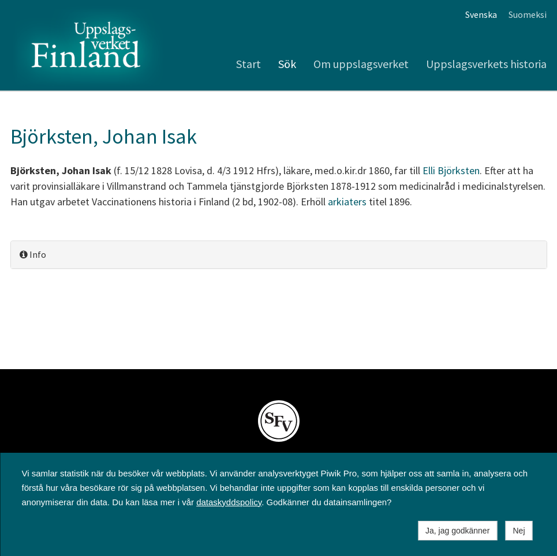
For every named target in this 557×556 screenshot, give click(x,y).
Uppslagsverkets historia (486, 64)
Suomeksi (528, 14)
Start (248, 64)
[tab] (279, 254)
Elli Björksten (451, 170)
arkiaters (347, 201)
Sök (287, 64)
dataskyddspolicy (228, 502)
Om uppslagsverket (361, 64)
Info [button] (33, 254)
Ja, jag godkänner (457, 530)
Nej (519, 530)
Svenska (481, 14)
